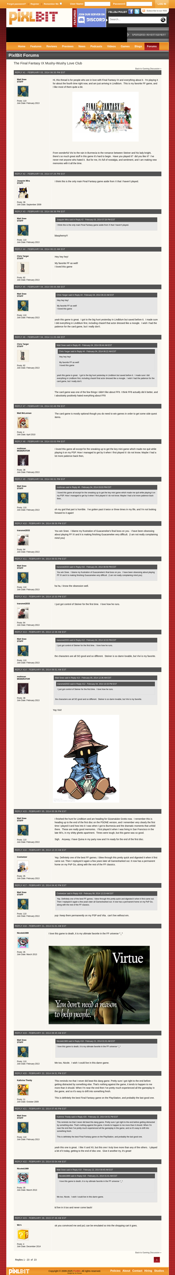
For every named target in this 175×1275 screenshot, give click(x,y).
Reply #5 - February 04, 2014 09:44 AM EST (40, 287)
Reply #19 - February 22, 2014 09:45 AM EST (41, 1033)
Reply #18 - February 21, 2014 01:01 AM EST (41, 926)
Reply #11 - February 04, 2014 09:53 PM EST (41, 559)
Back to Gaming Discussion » (148, 69)
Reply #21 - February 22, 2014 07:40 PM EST (41, 1109)
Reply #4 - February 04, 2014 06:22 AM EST (40, 249)
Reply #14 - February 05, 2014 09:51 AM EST (41, 670)
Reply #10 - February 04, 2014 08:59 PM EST (41, 523)
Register (35, 4)
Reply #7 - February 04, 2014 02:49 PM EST (40, 406)
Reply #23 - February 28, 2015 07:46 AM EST (41, 1218)
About (126, 1270)
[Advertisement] (66, 34)
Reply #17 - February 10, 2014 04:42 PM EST (41, 885)
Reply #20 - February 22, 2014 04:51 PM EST (41, 1073)
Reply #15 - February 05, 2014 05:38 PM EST (41, 811)
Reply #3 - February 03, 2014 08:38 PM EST (40, 211)
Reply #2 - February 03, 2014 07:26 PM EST (40, 174)
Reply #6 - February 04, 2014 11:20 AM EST (40, 337)
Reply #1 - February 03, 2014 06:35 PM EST (40, 72)
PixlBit (34, 17)
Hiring (148, 1270)
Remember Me (51, 4)
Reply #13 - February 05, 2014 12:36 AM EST (41, 632)
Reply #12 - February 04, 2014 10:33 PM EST (41, 597)
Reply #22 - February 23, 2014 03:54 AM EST (41, 1162)
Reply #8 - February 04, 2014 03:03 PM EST (40, 441)
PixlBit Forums (24, 55)
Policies (115, 1270)
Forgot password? (16, 4)
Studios (159, 1270)
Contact (137, 1270)
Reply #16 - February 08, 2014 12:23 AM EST (41, 850)
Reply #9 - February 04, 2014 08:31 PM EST (40, 479)
